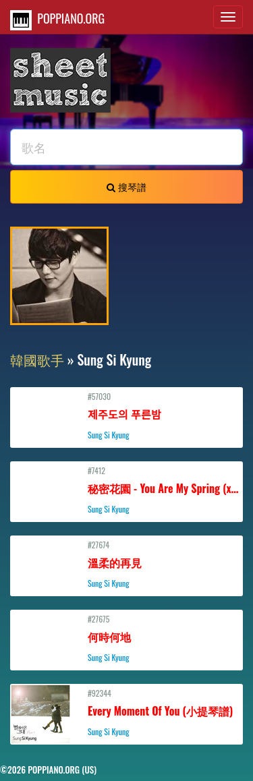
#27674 (126, 564)
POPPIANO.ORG (57, 19)
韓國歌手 (37, 359)
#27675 (126, 638)
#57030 (126, 415)
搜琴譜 (126, 186)
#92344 (126, 712)
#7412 (126, 490)
